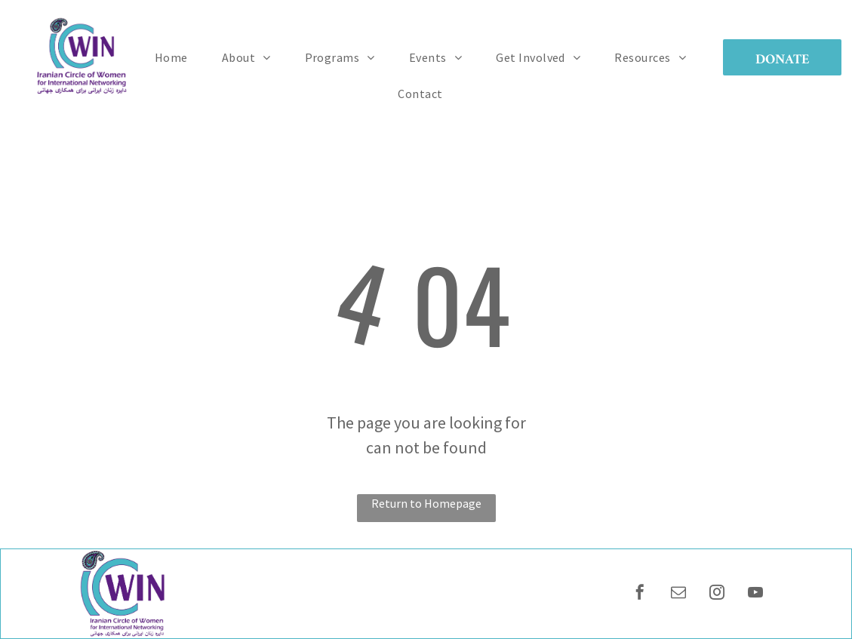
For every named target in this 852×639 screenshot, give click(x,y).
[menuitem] (177, 57)
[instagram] (717, 594)
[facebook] (640, 594)
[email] (678, 594)
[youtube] (755, 594)
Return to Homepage (426, 503)
